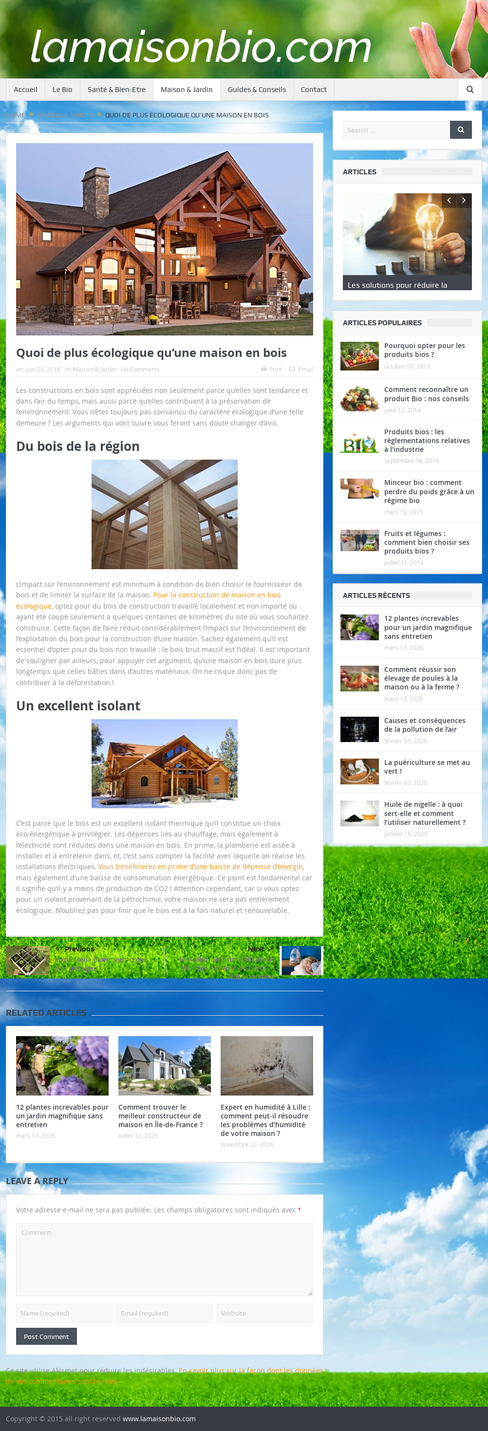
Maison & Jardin (187, 89)
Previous (75, 949)
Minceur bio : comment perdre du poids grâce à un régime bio (429, 507)
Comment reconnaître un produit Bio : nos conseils (426, 410)
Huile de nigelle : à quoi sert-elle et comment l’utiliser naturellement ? (425, 829)
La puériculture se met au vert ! (427, 783)
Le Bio (63, 89)
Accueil (26, 89)
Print (271, 369)
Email (301, 369)
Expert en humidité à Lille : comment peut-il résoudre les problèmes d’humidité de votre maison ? (265, 1120)
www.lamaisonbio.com (159, 1418)
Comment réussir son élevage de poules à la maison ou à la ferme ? (421, 694)
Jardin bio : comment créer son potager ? (101, 963)
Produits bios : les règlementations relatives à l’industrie (427, 456)
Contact (314, 89)
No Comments (140, 369)
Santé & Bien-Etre (117, 89)
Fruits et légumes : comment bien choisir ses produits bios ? (426, 558)
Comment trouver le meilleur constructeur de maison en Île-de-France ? (160, 1115)
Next (261, 949)
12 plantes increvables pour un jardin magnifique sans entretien (62, 1115)
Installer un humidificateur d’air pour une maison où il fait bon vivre (227, 968)
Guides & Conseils (257, 89)
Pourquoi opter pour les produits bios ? (424, 366)
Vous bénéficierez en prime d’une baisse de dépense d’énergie (200, 866)
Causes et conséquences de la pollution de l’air (425, 741)
